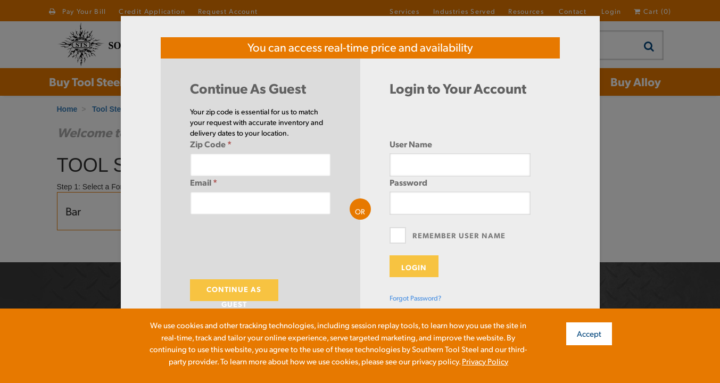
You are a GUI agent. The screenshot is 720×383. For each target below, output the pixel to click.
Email (203, 182)
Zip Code (210, 143)
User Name (411, 143)
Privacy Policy (485, 361)
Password (408, 182)
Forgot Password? (415, 298)
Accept (589, 333)
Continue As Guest (233, 292)
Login (414, 267)
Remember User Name (459, 235)
